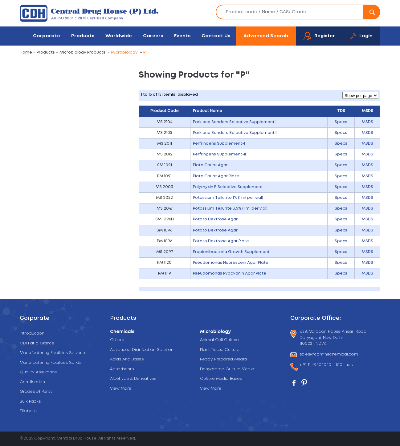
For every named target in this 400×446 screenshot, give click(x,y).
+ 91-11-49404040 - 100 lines (326, 365)
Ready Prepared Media (223, 359)
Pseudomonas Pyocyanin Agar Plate (229, 273)
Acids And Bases (127, 359)
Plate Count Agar (210, 165)
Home (26, 52)
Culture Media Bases (221, 379)
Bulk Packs (30, 402)
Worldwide (118, 36)
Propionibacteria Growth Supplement (231, 252)
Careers (153, 36)
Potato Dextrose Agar (215, 219)
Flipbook (29, 411)
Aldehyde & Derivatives (133, 379)
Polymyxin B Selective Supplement (228, 187)
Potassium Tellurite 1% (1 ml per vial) (228, 198)
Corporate (46, 36)
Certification (32, 382)
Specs (341, 122)
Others (117, 340)
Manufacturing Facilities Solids (50, 363)
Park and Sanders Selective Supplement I (234, 122)
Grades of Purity (36, 392)
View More (120, 389)
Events (182, 36)
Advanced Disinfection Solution (141, 350)
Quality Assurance (38, 372)
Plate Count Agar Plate (216, 176)
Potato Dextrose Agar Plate (221, 241)
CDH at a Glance (37, 343)
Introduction (32, 333)
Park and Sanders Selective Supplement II (235, 133)
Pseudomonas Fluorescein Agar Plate (230, 263)
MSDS (367, 122)
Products (82, 36)
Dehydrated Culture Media (227, 369)
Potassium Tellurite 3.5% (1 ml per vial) (230, 209)
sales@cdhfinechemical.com (329, 354)
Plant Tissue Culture (219, 350)
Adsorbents (122, 369)
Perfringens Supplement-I (219, 144)
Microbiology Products (82, 52)
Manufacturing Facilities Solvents (53, 353)
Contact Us (216, 36)
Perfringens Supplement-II (219, 154)
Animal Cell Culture (219, 340)
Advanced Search (265, 36)
